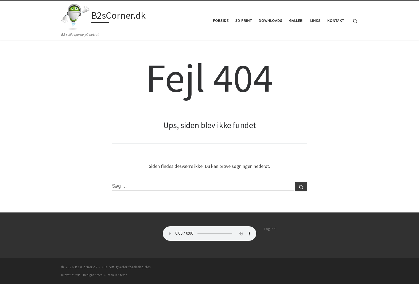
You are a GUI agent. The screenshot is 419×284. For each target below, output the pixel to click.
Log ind (270, 229)
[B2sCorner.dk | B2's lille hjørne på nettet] (75, 16)
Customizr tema (115, 275)
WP (77, 275)
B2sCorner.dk (86, 267)
